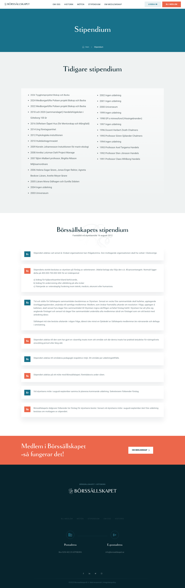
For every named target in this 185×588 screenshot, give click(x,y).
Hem (87, 47)
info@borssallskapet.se (114, 552)
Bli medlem (171, 4)
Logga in (152, 4)
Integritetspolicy (109, 582)
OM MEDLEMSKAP (139, 450)
